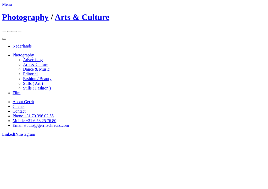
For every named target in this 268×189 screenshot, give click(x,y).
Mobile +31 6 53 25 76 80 (34, 120)
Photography (25, 17)
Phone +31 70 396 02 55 (33, 116)
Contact (19, 111)
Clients (18, 106)
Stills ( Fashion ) (37, 88)
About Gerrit (23, 101)
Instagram (26, 134)
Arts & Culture (82, 17)
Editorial (30, 74)
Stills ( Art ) (33, 83)
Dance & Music (36, 69)
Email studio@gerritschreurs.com (41, 125)
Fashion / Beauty (37, 78)
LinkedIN (10, 134)
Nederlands (22, 46)
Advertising (33, 59)
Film (16, 93)
